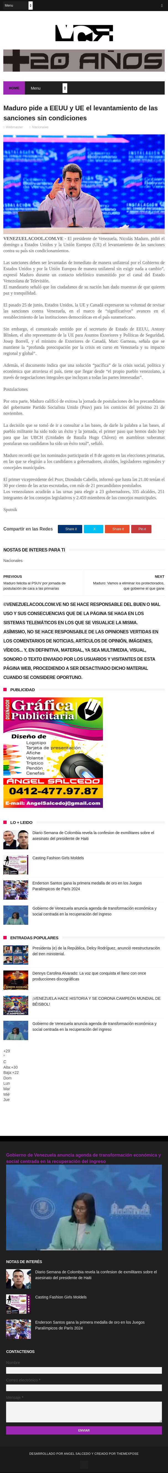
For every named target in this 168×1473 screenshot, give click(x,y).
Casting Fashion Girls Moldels (58, 858)
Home (14, 88)
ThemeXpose (127, 1454)
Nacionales (40, 128)
